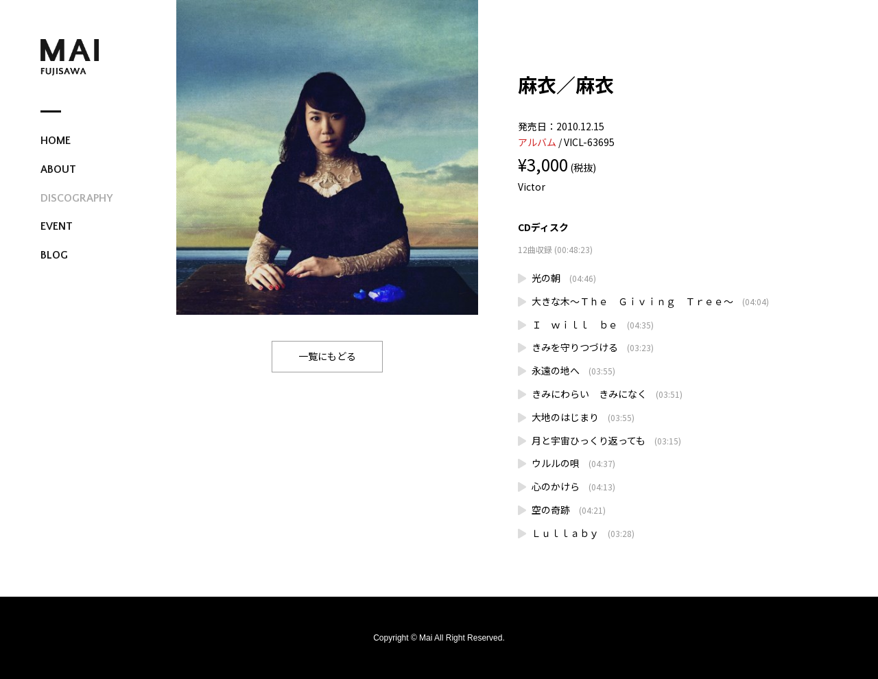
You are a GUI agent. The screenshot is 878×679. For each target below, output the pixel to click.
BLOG (54, 255)
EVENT (56, 226)
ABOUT (58, 169)
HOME (55, 140)
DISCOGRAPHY (76, 198)
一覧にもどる (327, 356)
